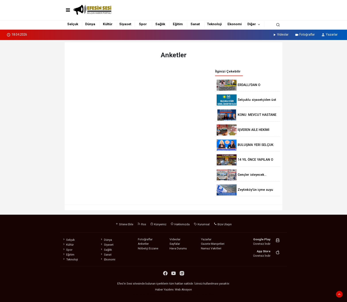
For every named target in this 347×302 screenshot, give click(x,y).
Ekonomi (234, 24)
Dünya (90, 24)
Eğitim (178, 24)
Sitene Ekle (124, 224)
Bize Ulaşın (223, 224)
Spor (143, 24)
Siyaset (125, 24)
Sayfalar (175, 243)
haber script (208, 294)
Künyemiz (158, 224)
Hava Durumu (178, 248)
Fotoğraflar (305, 34)
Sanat (195, 24)
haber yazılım (191, 294)
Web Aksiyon (183, 289)
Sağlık (160, 24)
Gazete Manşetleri (212, 243)
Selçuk (72, 24)
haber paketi (157, 294)
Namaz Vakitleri (211, 248)
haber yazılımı (140, 294)
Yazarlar (329, 34)
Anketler (143, 243)
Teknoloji (214, 24)
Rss (141, 224)
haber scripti (174, 294)
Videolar (280, 34)
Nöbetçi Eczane (148, 248)
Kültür (107, 24)
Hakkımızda (180, 224)
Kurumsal (202, 224)
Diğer (251, 24)
